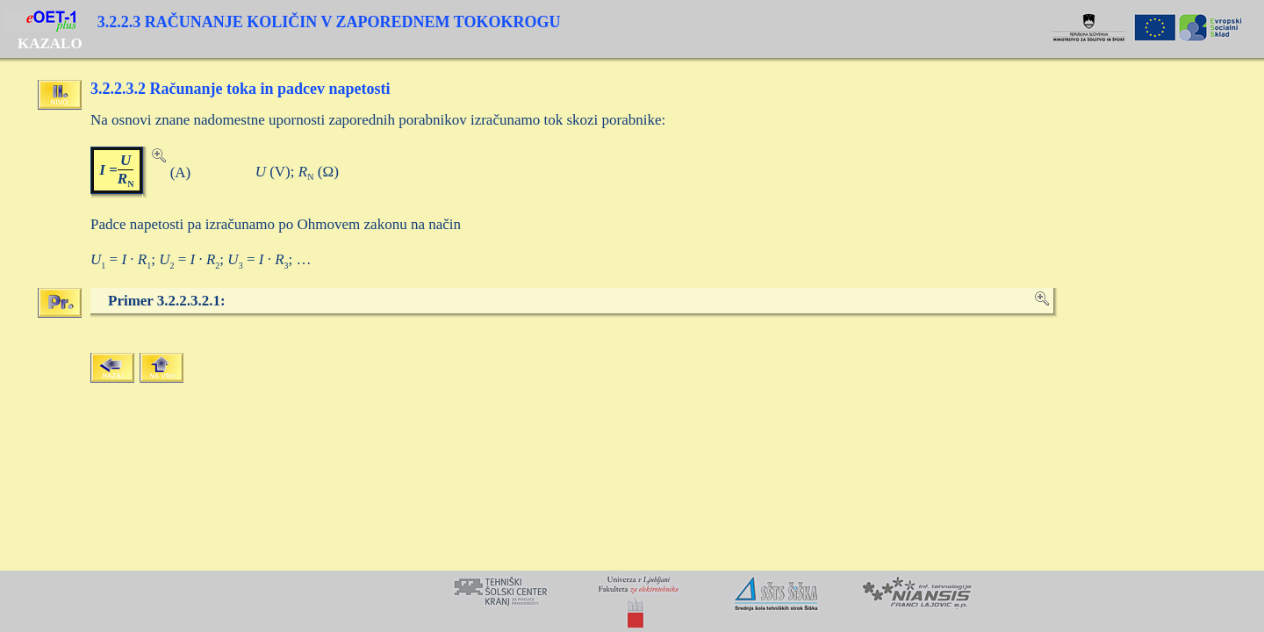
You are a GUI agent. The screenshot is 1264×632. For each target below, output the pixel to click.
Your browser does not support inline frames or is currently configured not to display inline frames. (632, 601)
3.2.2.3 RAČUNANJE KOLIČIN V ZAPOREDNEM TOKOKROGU (329, 22)
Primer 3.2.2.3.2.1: (167, 300)
